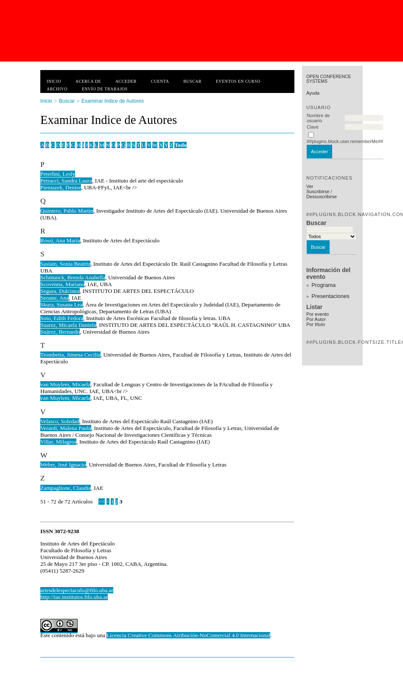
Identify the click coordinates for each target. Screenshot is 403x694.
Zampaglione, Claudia (65, 488)
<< (101, 501)
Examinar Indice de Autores (112, 101)
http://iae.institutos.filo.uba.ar (74, 597)
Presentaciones (330, 296)
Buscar (192, 81)
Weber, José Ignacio (63, 464)
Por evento (317, 314)
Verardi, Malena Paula (65, 428)
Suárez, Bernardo (60, 332)
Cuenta (160, 81)
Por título (315, 324)
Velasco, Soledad (59, 421)
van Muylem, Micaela (65, 384)
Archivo (57, 89)
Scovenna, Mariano (62, 284)
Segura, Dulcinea (60, 291)
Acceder (126, 81)
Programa (323, 285)
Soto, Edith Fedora (61, 318)
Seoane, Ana (54, 298)
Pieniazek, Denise (60, 187)
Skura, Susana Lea (61, 304)
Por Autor (316, 319)
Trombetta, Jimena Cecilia (70, 354)
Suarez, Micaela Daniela (68, 325)
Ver (309, 186)
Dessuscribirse (321, 196)
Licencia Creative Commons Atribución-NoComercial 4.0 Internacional (188, 635)
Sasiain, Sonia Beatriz (65, 264)
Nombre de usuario (318, 118)
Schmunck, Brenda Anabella (72, 277)
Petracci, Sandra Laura (66, 180)
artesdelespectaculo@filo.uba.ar (76, 590)
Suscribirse (317, 191)
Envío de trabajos (105, 89)
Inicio (54, 81)
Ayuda (312, 93)
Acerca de (88, 81)
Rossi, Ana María (60, 240)
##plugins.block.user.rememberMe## (345, 141)
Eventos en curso (238, 81)
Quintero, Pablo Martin (66, 211)
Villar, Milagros (58, 441)
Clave (313, 126)
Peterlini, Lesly (57, 174)
